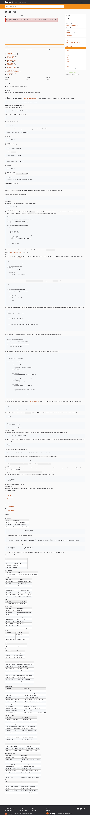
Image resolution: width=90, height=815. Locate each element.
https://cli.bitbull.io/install (30, 98)
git (7, 498)
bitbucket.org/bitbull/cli (72, 25)
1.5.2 (67, 48)
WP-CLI (8, 502)
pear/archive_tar (10, 69)
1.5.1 (67, 50)
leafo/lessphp (10, 63)
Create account (73, 2)
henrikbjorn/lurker (11, 59)
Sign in (81, 2)
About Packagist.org (9, 808)
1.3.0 (67, 57)
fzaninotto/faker (10, 56)
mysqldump (10, 497)
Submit (64, 2)
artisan (9, 516)
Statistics (21, 808)
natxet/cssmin (10, 66)
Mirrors (34, 810)
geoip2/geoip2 (10, 57)
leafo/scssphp (10, 64)
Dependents (69, 34)
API (33, 808)
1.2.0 (67, 61)
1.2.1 (67, 59)
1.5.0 (67, 52)
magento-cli (10, 512)
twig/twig (9, 74)
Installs (68, 32)
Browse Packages (23, 810)
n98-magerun (10, 506)
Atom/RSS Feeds (9, 810)
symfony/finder (10, 73)
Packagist (9, 2)
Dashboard (48, 810)
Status (47, 808)
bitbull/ (9, 11)
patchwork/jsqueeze (11, 67)
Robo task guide (23, 258)
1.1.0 (67, 65)
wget (8, 493)
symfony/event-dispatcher (13, 71)
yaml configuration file (34, 401)
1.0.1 (67, 66)
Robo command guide (15, 252)
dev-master (69, 46)
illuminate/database (11, 60)
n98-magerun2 (10, 510)
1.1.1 (67, 63)
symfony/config (10, 70)
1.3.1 (67, 55)
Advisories (68, 41)
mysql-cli (9, 495)
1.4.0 (67, 54)
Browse (57, 2)
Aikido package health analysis (73, 42)
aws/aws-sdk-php (11, 53)
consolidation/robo (11, 54)
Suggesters (69, 35)
